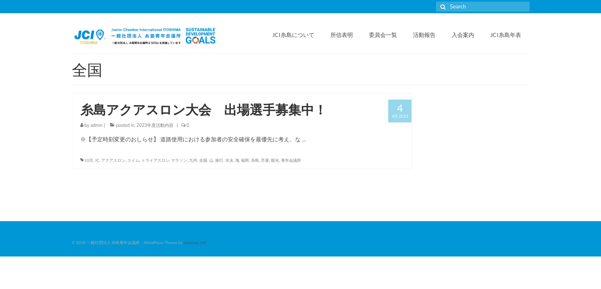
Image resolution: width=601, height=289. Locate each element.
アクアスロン (113, 160)
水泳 (229, 160)
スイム (133, 160)
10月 (88, 160)
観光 (275, 160)
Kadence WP (195, 243)
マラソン (179, 160)
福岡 (245, 160)
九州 (193, 160)
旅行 (219, 160)
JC (97, 160)
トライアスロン (155, 160)
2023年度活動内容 (154, 125)
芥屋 (265, 160)
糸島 (255, 160)
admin (96, 125)
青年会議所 (291, 160)
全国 (203, 160)
